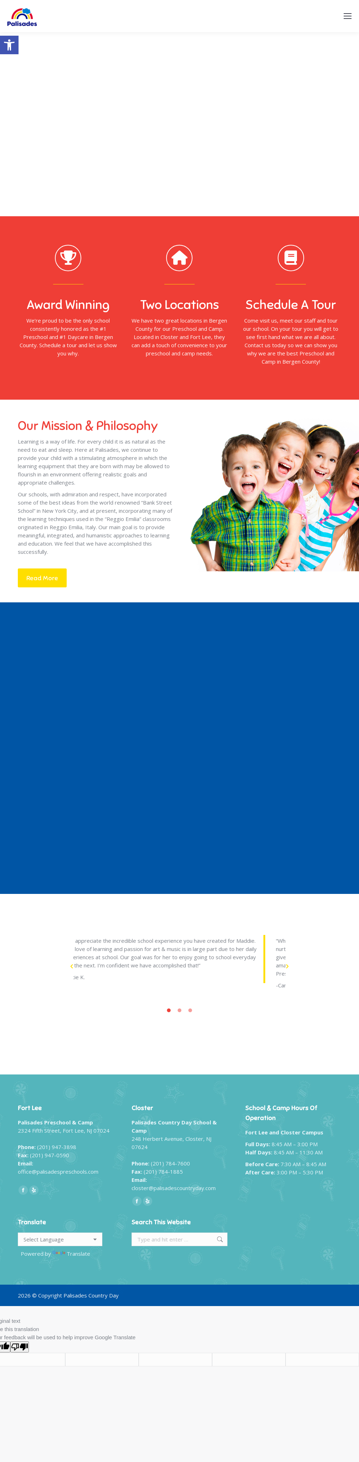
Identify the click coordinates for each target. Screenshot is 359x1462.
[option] (179, 958)
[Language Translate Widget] (60, 1239)
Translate (71, 1253)
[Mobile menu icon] (347, 16)
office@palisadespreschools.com (58, 1171)
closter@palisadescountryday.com (174, 1188)
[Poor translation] (19, 1346)
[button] (9, 45)
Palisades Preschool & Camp (55, 1122)
